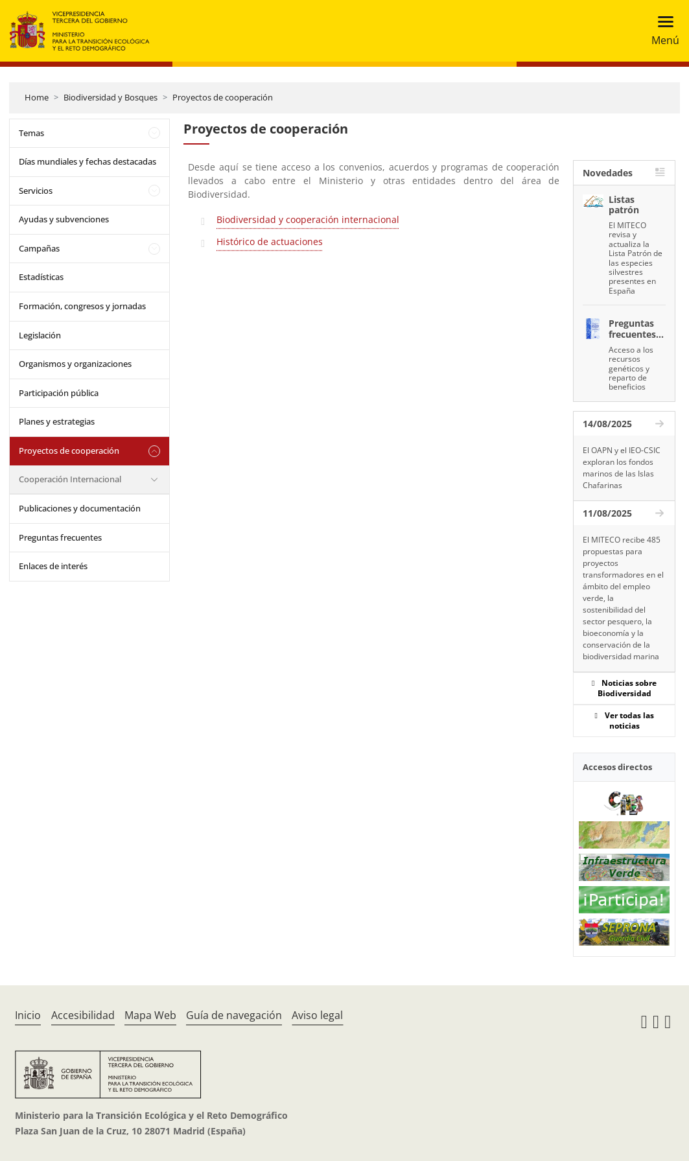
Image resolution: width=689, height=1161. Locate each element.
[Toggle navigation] (661, 31)
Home (37, 97)
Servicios (36, 190)
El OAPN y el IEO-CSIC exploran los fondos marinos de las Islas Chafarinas (621, 468)
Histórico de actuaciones (269, 241)
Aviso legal (317, 1015)
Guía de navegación (234, 1015)
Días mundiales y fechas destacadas (87, 161)
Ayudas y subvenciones (64, 219)
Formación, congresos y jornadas (82, 306)
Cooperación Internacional (70, 479)
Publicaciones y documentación (80, 508)
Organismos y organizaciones (75, 363)
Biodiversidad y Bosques (111, 97)
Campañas (39, 248)
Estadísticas (41, 277)
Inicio (28, 1015)
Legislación (40, 335)
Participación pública (59, 393)
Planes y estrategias (57, 421)
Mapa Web (150, 1015)
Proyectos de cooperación (222, 97)
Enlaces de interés (53, 566)
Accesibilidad (83, 1015)
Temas (31, 133)
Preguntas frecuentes (60, 537)
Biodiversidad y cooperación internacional (307, 219)
